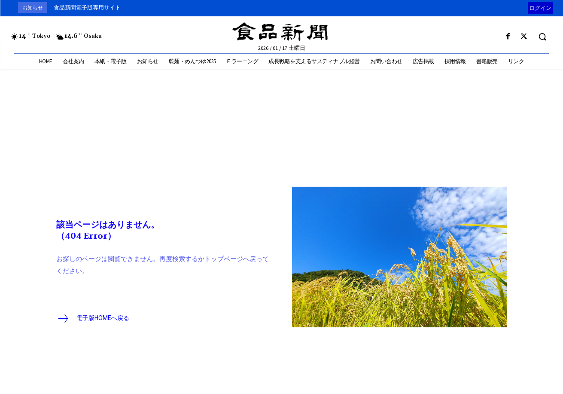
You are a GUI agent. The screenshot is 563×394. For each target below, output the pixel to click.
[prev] (525, 7)
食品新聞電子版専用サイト (87, 7)
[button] (542, 36)
